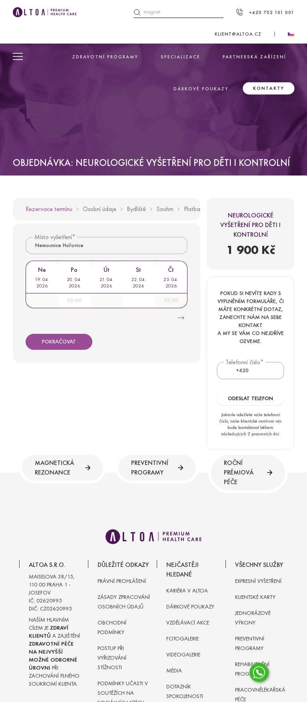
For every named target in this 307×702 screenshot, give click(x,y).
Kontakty (268, 88)
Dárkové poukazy (201, 89)
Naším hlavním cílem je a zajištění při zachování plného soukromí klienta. (54, 651)
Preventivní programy (157, 467)
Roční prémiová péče (248, 472)
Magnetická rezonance (62, 467)
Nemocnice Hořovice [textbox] (59, 245)
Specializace (180, 57)
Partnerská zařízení (254, 57)
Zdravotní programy (105, 57)
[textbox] (237, 371)
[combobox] (106, 245)
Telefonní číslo (242, 362)
